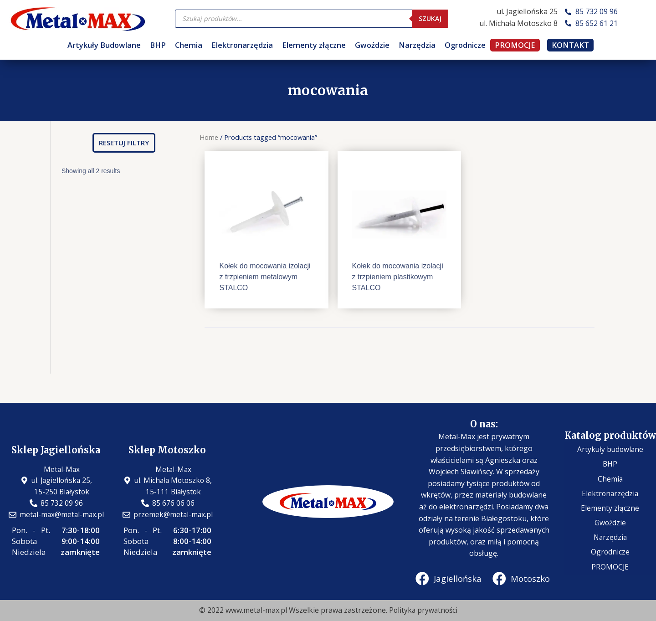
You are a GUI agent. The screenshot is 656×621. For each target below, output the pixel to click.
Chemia (188, 45)
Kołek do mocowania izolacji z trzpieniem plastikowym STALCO (397, 277)
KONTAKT (570, 45)
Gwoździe (372, 45)
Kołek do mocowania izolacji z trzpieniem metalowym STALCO (264, 277)
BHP (158, 45)
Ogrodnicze (465, 45)
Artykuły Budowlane (104, 45)
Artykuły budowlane (610, 461)
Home (209, 137)
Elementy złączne (314, 45)
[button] (123, 143)
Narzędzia (417, 45)
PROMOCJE (515, 45)
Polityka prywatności (423, 611)
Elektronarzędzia (242, 45)
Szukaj (430, 18)
